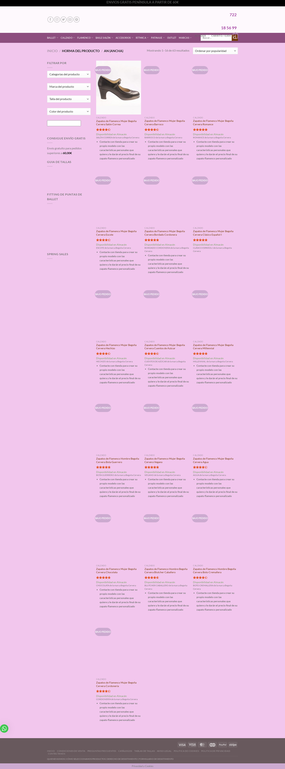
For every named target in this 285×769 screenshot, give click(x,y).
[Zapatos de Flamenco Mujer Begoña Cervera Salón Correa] (118, 87)
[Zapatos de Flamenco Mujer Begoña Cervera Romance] (215, 87)
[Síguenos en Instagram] (57, 20)
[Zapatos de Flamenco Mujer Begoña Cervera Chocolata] (118, 535)
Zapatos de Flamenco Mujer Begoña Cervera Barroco (164, 122)
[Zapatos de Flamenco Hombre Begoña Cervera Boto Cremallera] (215, 535)
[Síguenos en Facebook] (50, 20)
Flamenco (85, 37)
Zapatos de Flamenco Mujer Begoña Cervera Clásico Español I (213, 233)
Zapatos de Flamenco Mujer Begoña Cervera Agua (213, 460)
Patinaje (158, 37)
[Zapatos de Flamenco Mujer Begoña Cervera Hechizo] (118, 311)
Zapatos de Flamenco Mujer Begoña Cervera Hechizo (116, 346)
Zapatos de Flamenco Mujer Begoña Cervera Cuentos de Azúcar (164, 346)
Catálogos (125, 751)
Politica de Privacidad (215, 751)
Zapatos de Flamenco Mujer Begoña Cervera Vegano (164, 460)
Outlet (171, 37)
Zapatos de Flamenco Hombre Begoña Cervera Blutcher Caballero (165, 570)
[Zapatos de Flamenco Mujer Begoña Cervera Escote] (118, 198)
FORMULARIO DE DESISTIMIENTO (156, 759)
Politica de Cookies (186, 751)
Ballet (52, 37)
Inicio (52, 51)
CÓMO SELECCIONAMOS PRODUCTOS (85, 759)
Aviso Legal (164, 751)
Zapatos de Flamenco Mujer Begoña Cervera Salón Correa (116, 122)
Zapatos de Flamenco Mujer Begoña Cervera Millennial (213, 346)
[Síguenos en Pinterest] (77, 20)
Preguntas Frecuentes (101, 751)
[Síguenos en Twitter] (64, 20)
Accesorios (124, 37)
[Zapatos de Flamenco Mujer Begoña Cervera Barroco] (166, 87)
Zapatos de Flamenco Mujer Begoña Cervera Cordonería (116, 684)
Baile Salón (104, 37)
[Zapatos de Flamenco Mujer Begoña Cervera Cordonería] (118, 649)
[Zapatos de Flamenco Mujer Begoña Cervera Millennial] (215, 311)
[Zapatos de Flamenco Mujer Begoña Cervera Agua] (215, 425)
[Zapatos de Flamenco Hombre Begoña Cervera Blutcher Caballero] (166, 535)
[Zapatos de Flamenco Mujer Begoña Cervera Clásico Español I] (215, 198)
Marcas (185, 37)
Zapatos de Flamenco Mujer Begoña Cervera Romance (213, 122)
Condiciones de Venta (71, 751)
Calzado (68, 37)
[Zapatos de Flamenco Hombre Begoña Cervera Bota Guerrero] (118, 425)
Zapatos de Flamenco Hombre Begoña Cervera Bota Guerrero (117, 460)
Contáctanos (56, 753)
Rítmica (142, 37)
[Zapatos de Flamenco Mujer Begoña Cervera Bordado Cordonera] (166, 198)
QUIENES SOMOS (56, 759)
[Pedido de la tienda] (215, 50)
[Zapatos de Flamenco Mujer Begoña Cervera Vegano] (166, 425)
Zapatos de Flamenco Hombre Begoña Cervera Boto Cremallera (214, 570)
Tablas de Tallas (144, 751)
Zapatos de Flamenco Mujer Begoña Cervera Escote (116, 233)
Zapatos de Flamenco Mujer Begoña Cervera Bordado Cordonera (164, 233)
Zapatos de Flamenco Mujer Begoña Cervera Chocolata (116, 570)
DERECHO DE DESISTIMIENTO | (123, 759)
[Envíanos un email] (70, 20)
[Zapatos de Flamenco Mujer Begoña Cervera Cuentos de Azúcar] (166, 311)
